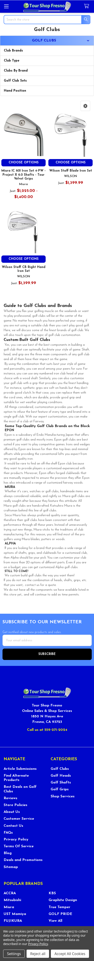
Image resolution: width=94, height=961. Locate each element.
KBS (52, 893)
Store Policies (15, 805)
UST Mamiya (15, 914)
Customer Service (19, 819)
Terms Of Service (19, 846)
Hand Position (15, 91)
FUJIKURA (13, 921)
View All (55, 921)
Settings (14, 953)
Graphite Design (63, 900)
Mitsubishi (12, 900)
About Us (12, 812)
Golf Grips (60, 789)
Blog (8, 853)
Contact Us (13, 826)
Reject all (37, 953)
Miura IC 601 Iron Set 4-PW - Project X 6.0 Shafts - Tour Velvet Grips (23, 174)
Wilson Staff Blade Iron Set (70, 171)
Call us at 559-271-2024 (47, 730)
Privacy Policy (16, 839)
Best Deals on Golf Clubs (20, 789)
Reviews (10, 798)
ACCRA (10, 893)
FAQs (8, 833)
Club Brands (13, 50)
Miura (9, 907)
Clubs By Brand (16, 70)
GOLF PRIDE (60, 914)
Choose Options (24, 162)
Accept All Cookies (69, 953)
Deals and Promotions (23, 860)
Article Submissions (20, 769)
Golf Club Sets (15, 80)
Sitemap (11, 867)
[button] (85, 106)
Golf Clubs (60, 769)
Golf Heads (61, 776)
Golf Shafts (61, 782)
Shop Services (62, 796)
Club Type (11, 60)
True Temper (59, 907)
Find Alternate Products (16, 778)
